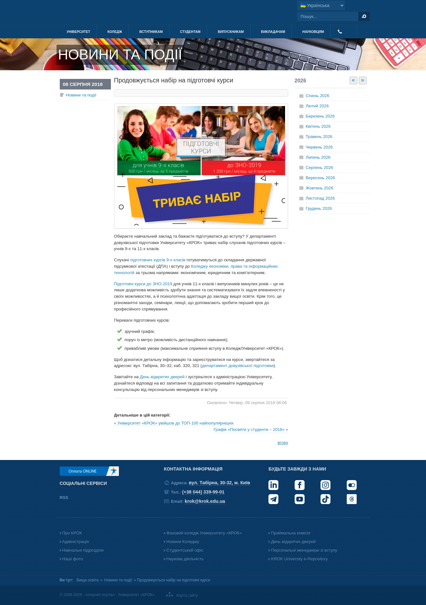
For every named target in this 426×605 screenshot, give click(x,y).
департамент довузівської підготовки (238, 365)
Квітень (318, 126)
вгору (283, 442)
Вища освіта (88, 580)
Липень (318, 157)
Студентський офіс (185, 550)
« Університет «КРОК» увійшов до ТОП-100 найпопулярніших (174, 423)
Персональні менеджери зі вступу (304, 550)
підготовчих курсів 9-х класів (157, 259)
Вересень (320, 177)
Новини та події (81, 95)
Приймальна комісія (290, 533)
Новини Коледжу (183, 541)
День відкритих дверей (162, 376)
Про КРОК (72, 533)
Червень (319, 147)
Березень (320, 116)
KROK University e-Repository (299, 558)
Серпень (319, 167)
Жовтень (319, 188)
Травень (319, 136)
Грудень (319, 208)
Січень (317, 95)
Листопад (320, 198)
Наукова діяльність (185, 558)
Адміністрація (75, 541)
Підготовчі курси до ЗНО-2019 (143, 283)
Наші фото (72, 558)
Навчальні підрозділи (83, 550)
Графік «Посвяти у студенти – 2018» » (250, 429)
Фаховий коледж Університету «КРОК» (204, 533)
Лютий (317, 105)
